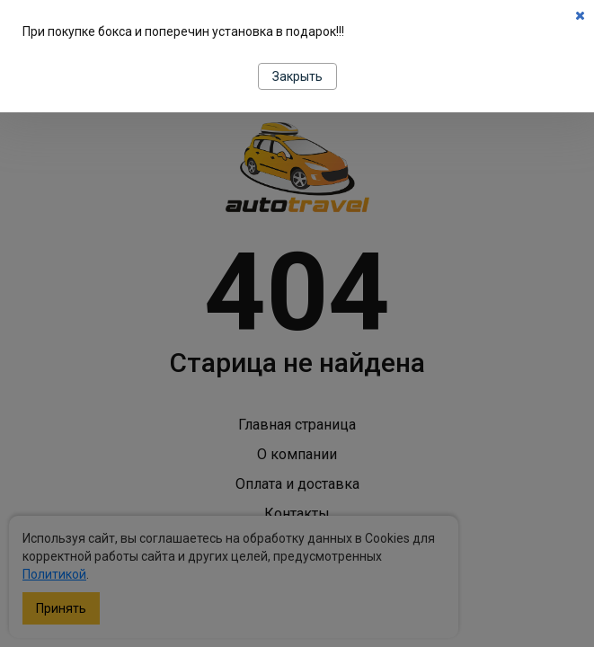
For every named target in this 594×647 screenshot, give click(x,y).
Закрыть (297, 76)
